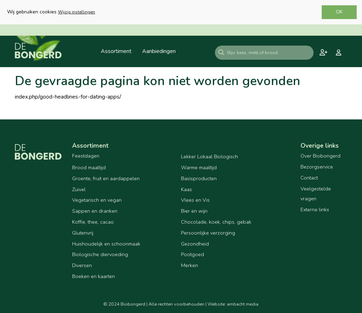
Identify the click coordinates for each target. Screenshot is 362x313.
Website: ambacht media (233, 304)
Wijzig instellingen (76, 12)
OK (339, 11)
